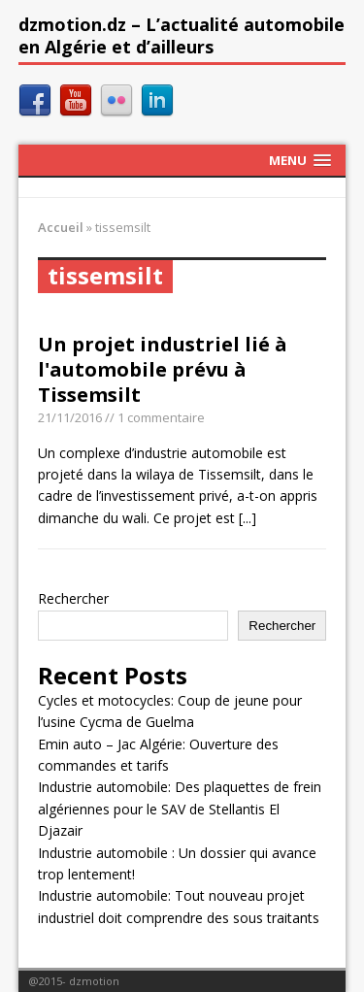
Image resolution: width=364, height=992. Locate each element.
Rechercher (73, 598)
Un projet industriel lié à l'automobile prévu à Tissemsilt (162, 369)
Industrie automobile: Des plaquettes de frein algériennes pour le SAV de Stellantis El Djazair (179, 808)
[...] (247, 518)
